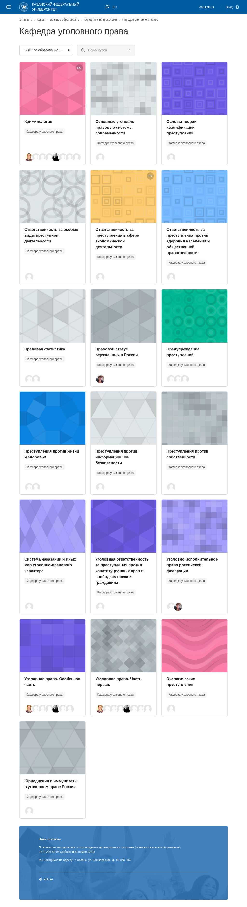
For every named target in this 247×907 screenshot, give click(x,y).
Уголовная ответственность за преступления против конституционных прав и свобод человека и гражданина (122, 571)
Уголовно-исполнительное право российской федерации (192, 565)
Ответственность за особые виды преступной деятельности (51, 235)
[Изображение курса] (52, 88)
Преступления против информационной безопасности (116, 457)
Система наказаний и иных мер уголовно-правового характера (50, 565)
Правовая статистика (44, 349)
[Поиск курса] (106, 50)
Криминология (38, 122)
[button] (110, 7)
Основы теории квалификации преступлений (181, 127)
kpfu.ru (48, 879)
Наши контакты (50, 839)
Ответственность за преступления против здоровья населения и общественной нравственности (188, 241)
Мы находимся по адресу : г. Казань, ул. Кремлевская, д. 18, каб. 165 (85, 860)
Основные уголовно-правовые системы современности (116, 127)
